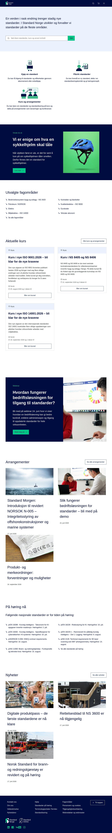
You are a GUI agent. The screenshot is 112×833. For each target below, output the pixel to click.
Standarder (24, 4)
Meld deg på (21, 436)
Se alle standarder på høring (72, 653)
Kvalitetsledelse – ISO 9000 (72, 208)
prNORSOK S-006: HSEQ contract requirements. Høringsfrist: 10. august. (27, 644)
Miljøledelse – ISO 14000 (18, 217)
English (82, 4)
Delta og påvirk (38, 4)
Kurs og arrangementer (57, 4)
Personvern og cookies (71, 805)
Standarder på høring (43, 805)
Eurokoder (65, 213)
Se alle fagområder (15, 222)
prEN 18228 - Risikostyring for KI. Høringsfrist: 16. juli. (82, 629)
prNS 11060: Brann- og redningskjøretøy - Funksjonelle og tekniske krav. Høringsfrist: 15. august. (30, 654)
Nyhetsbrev (11, 813)
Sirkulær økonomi (68, 217)
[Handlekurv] (92, 4)
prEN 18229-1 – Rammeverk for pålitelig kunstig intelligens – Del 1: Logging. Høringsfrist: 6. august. (81, 637)
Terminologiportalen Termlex (46, 809)
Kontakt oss (12, 802)
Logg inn (101, 4)
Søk (71, 42)
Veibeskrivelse (13, 809)
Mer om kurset (37, 298)
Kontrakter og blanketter (70, 204)
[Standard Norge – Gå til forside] (11, 4)
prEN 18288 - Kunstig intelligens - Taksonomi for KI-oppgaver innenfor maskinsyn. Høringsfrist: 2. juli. (28, 630)
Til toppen (97, 803)
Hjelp (37, 802)
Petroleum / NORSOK (17, 208)
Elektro (11, 213)
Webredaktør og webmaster (73, 813)
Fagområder (67, 802)
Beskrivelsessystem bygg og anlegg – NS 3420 (27, 204)
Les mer (19, 175)
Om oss (10, 805)
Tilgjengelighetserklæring (72, 809)
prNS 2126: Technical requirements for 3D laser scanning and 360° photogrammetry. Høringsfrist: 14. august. (81, 646)
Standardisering (41, 813)
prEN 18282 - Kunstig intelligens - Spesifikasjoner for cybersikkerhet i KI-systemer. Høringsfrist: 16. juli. (29, 637)
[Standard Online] (25, 820)
